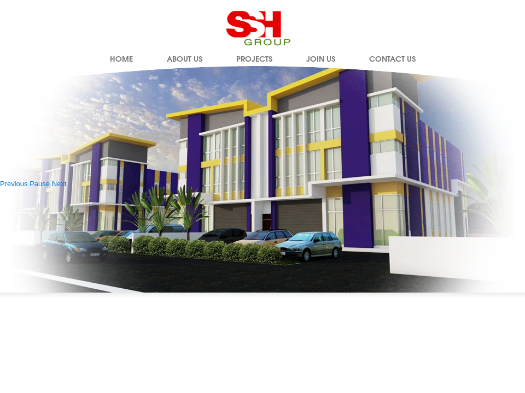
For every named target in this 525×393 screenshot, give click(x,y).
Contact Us (392, 58)
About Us (184, 58)
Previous (14, 184)
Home (121, 58)
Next (59, 184)
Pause (40, 184)
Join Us (320, 58)
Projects (254, 58)
